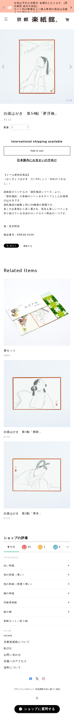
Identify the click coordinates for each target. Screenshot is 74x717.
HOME (8, 635)
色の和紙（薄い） (14, 574)
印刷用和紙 (10, 602)
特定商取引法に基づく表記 (48, 689)
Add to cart (37, 150)
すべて (11, 547)
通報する (27, 246)
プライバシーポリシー (24, 689)
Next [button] (70, 67)
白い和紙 (9, 565)
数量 (6, 127)
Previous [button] (4, 67)
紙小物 (8, 611)
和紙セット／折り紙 (16, 620)
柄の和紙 (9, 593)
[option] (37, 66)
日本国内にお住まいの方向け (37, 160)
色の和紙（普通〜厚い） (18, 583)
